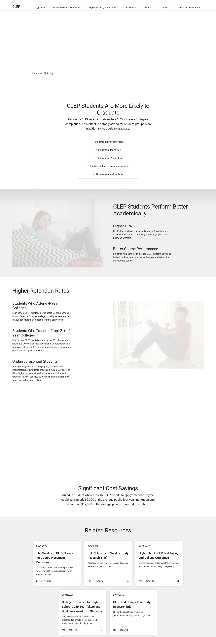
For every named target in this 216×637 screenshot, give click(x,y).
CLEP (16, 7)
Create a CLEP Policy (42, 73)
